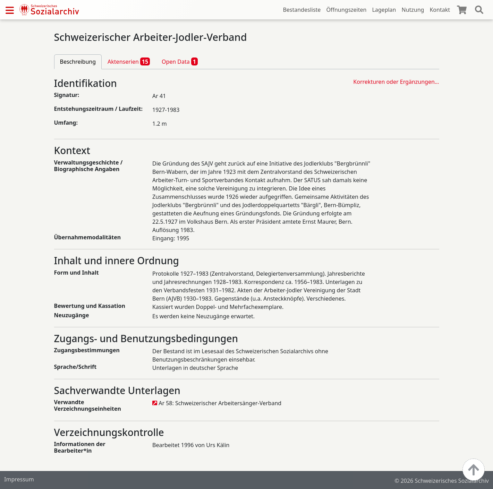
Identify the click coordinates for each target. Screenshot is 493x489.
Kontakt (440, 10)
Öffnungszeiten (346, 10)
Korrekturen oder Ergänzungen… (396, 82)
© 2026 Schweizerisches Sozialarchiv (441, 480)
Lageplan (384, 10)
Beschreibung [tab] (78, 61)
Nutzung (412, 10)
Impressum (19, 479)
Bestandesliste (302, 10)
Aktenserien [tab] (129, 61)
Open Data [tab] (180, 61)
